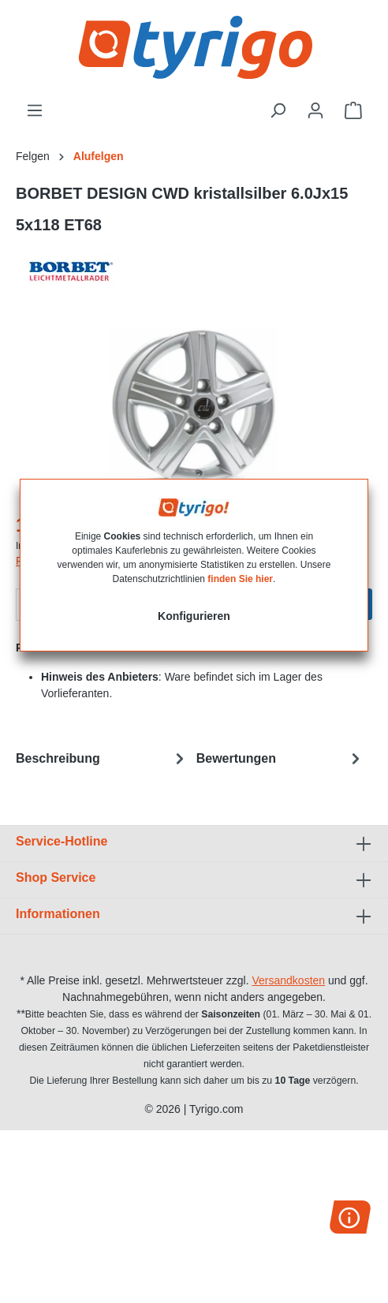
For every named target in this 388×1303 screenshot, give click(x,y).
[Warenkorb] (353, 110)
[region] (194, 409)
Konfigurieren (194, 616)
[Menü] (35, 110)
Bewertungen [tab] (280, 758)
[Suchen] (278, 110)
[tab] (102, 758)
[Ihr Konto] (315, 110)
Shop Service (55, 877)
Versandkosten (289, 980)
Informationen (58, 913)
